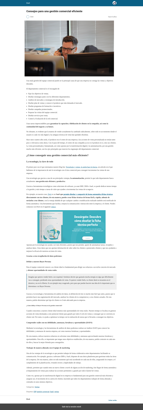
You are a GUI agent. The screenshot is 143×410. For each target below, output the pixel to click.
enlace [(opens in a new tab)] (53, 207)
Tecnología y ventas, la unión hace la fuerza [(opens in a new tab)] (81, 167)
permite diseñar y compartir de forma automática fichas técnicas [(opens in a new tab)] (88, 194)
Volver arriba (112, 400)
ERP (35, 392)
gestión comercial (43, 392)
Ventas (37, 387)
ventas (56, 392)
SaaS (52, 392)
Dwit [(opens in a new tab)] (49, 194)
